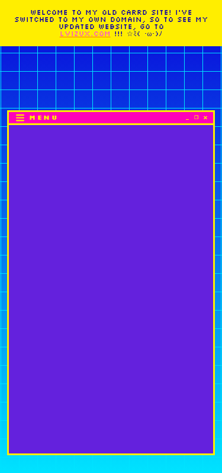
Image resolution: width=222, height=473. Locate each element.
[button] (37, 118)
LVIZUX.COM (85, 33)
